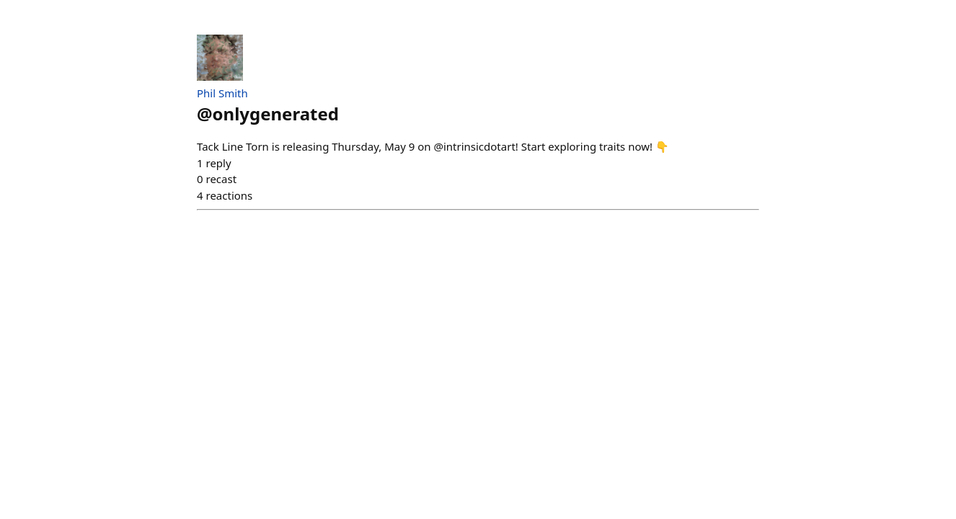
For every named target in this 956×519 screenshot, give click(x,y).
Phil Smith (222, 93)
